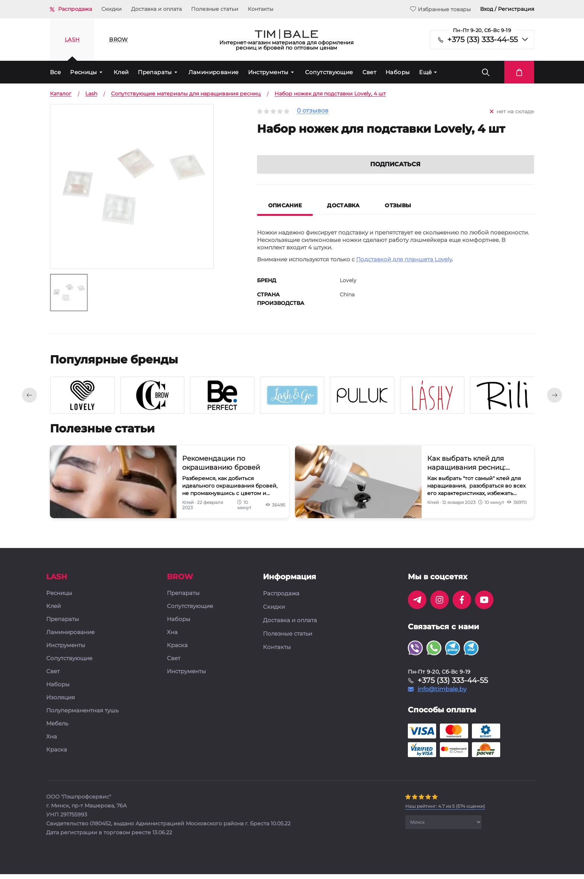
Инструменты (268, 72)
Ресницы (83, 72)
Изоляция (60, 702)
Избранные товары (440, 9)
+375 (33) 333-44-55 (482, 39)
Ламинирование (213, 72)
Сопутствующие (329, 72)
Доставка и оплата (156, 9)
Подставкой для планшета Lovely (404, 268)
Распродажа (75, 9)
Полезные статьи (214, 9)
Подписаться (395, 173)
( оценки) (445, 811)
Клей (121, 72)
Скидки (111, 9)
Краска (56, 754)
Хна (51, 741)
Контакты (260, 9)
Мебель (57, 728)
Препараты (155, 72)
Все (55, 72)
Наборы (397, 72)
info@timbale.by (442, 694)
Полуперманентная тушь (82, 715)
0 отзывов (312, 111)
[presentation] (29, 400)
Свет (369, 72)
